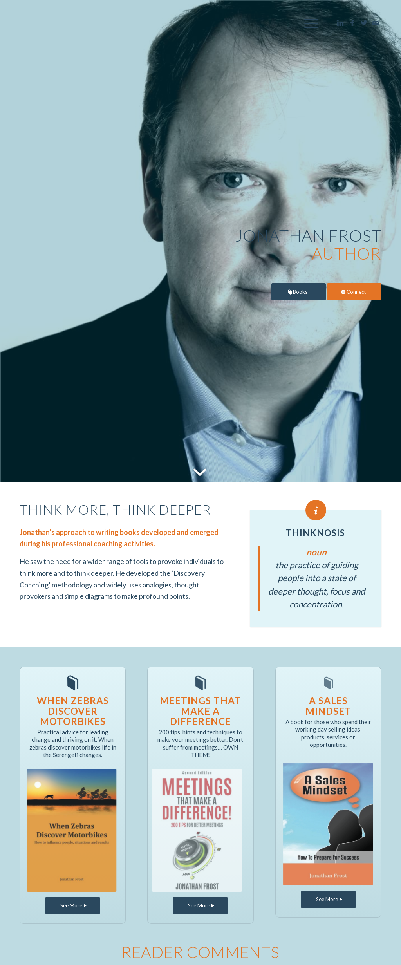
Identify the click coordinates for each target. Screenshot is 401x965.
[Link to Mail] (375, 23)
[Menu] (308, 23)
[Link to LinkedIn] (340, 23)
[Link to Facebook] (352, 23)
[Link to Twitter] (364, 23)
